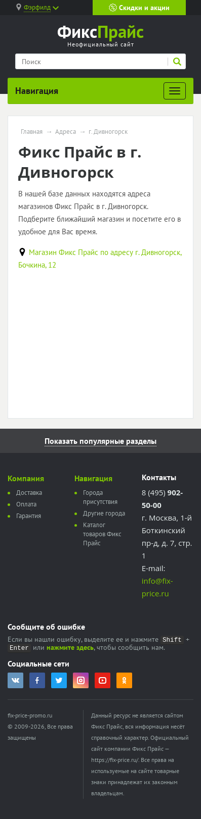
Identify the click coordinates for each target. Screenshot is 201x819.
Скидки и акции (139, 7)
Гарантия (28, 515)
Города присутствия (100, 497)
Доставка (29, 492)
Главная (32, 132)
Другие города (104, 513)
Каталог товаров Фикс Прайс (102, 534)
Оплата (26, 504)
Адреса (65, 132)
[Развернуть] (175, 90)
